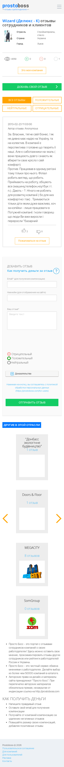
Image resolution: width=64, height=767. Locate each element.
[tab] (16, 100)
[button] (32, 373)
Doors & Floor (32, 495)
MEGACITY (32, 547)
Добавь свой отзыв (37, 86)
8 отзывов (32, 555)
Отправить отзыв (32, 402)
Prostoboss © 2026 (11, 745)
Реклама (6, 758)
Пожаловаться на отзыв (32, 240)
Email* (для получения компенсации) (26, 279)
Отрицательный (22, 354)
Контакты (7, 761)
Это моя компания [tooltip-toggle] (32, 70)
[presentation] (31, 341)
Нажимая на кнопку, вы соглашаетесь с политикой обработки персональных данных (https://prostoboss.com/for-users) (32, 387)
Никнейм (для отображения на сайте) (26, 292)
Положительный (22, 358)
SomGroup (32, 600)
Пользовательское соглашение (18, 748)
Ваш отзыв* (13, 309)
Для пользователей (12, 754)
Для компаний (9, 751)
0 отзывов (32, 608)
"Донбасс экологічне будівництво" (32, 442)
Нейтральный (19, 362)
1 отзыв (32, 449)
